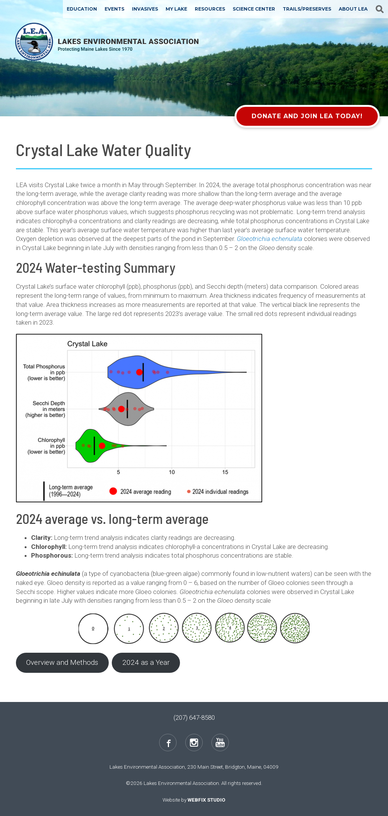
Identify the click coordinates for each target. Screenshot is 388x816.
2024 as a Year (146, 662)
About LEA (353, 9)
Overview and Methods (62, 662)
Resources (210, 9)
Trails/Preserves (307, 9)
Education (82, 9)
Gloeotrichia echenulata (269, 238)
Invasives (145, 9)
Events (114, 9)
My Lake (176, 9)
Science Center (254, 9)
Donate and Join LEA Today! (307, 116)
